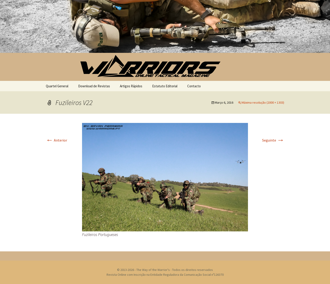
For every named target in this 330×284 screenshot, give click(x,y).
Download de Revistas (94, 86)
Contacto (194, 86)
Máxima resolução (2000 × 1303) (263, 102)
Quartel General (57, 86)
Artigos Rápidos (131, 86)
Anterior (56, 140)
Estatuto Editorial (164, 86)
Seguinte (273, 140)
